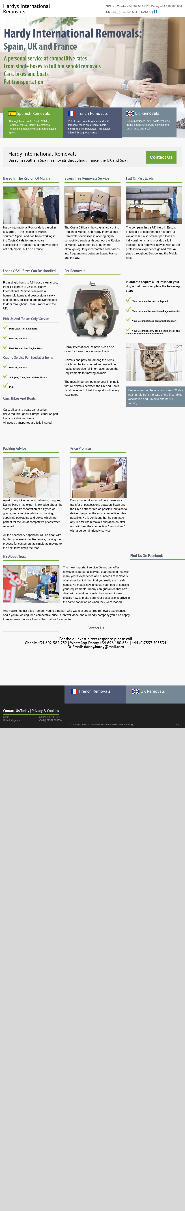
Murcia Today (127, 724)
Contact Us (161, 157)
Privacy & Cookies (45, 710)
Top (177, 724)
